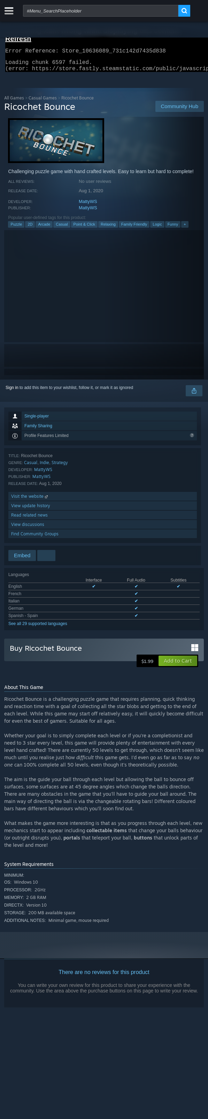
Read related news (29, 519)
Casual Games (43, 102)
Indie (44, 466)
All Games (14, 102)
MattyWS (88, 205)
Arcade (44, 228)
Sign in (12, 391)
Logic (157, 228)
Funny (173, 228)
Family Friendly (134, 228)
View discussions (27, 528)
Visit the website (30, 500)
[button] (178, 665)
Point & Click (84, 228)
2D (30, 228)
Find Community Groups (35, 538)
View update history (30, 509)
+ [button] (185, 228)
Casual (62, 228)
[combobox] (100, 11)
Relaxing (108, 228)
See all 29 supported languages (37, 627)
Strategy (60, 466)
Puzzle (16, 228)
